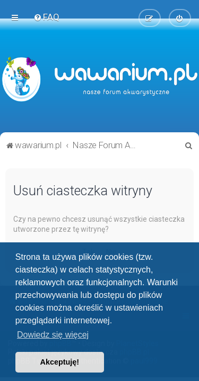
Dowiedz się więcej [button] (53, 334)
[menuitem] (46, 17)
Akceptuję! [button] (60, 362)
